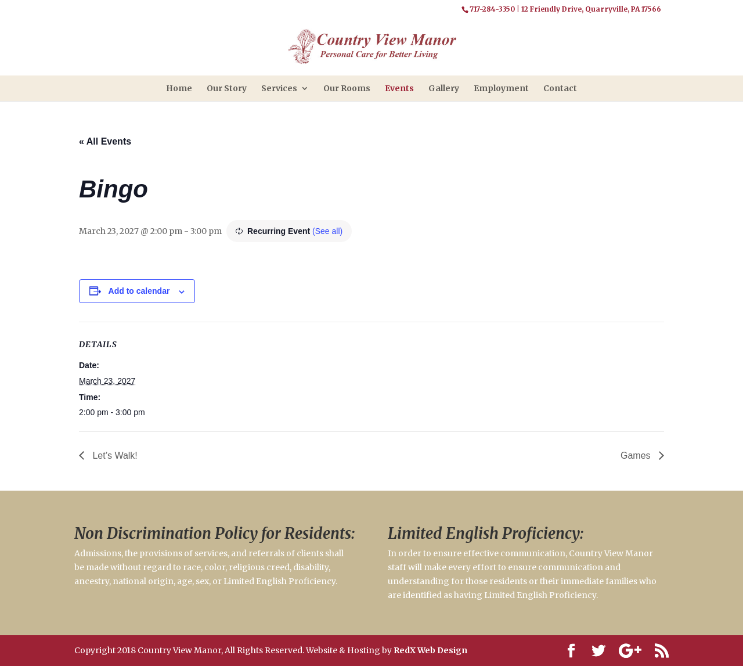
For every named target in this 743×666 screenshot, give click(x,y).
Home (179, 88)
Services (279, 88)
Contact (560, 88)
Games (637, 455)
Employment (501, 88)
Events (399, 88)
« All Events (105, 141)
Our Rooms (346, 88)
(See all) (327, 231)
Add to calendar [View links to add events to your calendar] (139, 291)
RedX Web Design (430, 650)
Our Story (227, 88)
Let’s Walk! (114, 455)
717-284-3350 (492, 9)
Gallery (443, 88)
